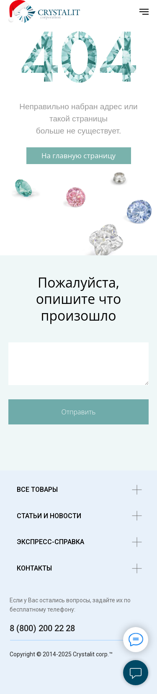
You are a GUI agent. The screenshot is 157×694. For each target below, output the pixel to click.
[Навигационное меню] (144, 12)
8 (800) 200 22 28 (42, 628)
